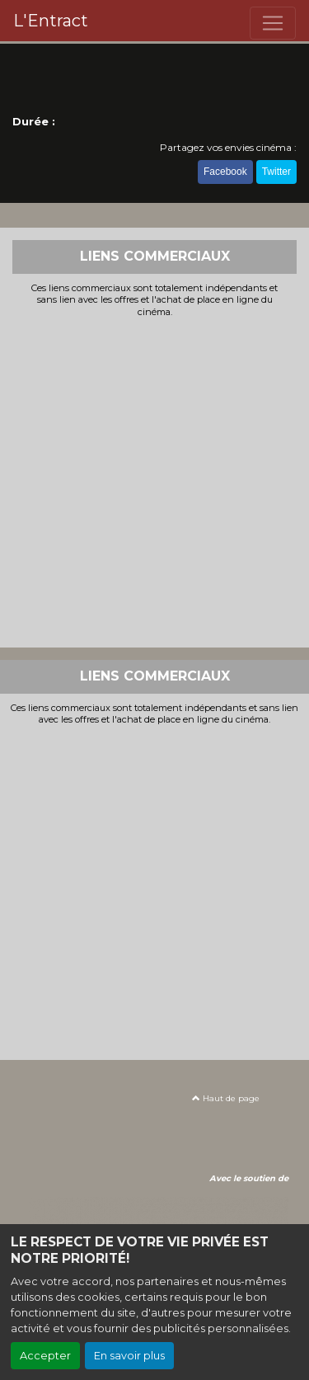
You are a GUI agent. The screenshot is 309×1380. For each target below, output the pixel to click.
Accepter (45, 1355)
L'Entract (50, 21)
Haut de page (226, 1098)
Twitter (276, 171)
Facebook (225, 171)
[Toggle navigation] (273, 23)
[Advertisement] (154, 480)
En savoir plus (129, 1355)
